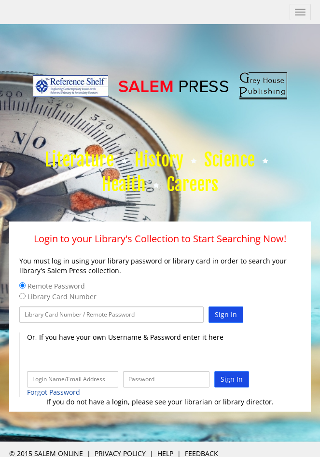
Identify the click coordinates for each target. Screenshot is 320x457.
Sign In (226, 314)
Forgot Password (53, 392)
